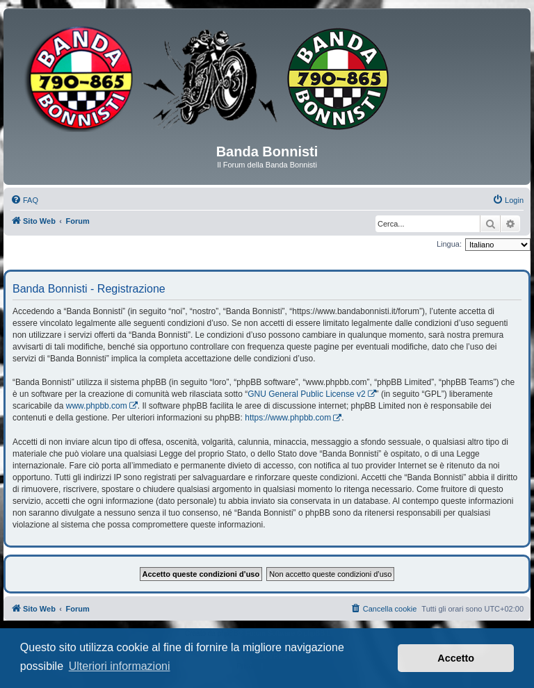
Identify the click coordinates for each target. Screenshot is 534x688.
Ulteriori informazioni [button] (119, 666)
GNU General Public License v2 (306, 394)
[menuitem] (24, 200)
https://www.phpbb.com (288, 418)
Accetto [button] (455, 658)
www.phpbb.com (96, 406)
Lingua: (449, 244)
